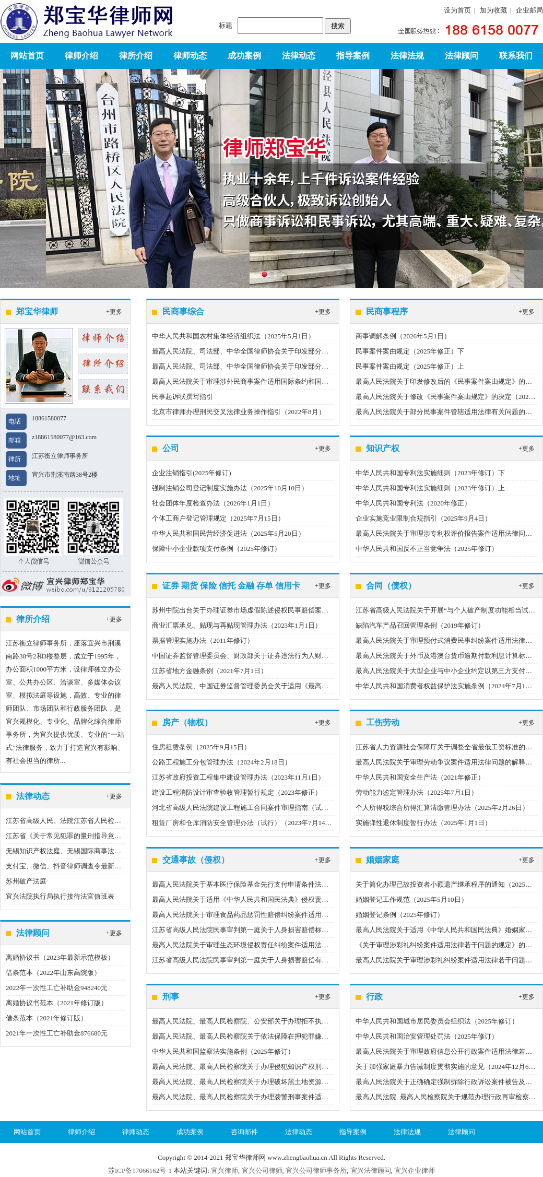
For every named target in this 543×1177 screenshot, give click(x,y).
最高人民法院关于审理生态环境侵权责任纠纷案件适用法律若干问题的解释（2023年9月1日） (291, 945)
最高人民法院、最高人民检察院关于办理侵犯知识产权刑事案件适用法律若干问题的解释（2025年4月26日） (313, 1066)
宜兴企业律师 (414, 1170)
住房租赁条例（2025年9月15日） (201, 747)
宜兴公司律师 (262, 1170)
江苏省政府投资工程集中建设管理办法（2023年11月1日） (238, 777)
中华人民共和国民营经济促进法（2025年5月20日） (228, 533)
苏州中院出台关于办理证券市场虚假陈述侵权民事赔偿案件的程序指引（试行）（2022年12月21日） (301, 610)
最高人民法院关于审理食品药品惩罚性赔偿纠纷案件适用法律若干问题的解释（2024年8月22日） (296, 915)
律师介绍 (81, 55)
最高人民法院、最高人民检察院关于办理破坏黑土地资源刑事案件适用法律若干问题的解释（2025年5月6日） (315, 1082)
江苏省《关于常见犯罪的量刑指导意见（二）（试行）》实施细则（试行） (118, 836)
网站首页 (27, 55)
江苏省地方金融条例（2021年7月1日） (209, 671)
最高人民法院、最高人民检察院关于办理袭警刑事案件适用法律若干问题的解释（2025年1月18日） (299, 1097)
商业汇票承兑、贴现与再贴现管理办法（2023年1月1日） (237, 625)
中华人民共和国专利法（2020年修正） (413, 503)
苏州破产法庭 (26, 881)
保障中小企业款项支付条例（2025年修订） (216, 548)
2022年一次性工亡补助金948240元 (57, 988)
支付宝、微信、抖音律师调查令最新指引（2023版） (84, 866)
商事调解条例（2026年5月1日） (403, 336)
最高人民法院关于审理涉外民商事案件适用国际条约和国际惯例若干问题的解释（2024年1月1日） (298, 381)
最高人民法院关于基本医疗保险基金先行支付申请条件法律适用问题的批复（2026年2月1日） (291, 884)
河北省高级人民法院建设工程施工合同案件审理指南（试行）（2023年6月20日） (272, 807)
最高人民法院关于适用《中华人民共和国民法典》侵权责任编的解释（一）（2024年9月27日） (293, 899)
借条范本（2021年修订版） (46, 1018)
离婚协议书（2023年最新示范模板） (60, 957)
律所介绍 (135, 55)
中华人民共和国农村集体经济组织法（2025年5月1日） (233, 336)
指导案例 (353, 55)
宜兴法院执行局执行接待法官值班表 (60, 896)
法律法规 (407, 55)
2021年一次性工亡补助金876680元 (57, 1033)
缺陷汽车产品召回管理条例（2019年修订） (420, 625)
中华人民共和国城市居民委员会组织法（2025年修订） (437, 1021)
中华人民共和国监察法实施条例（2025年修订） (223, 1051)
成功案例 (244, 55)
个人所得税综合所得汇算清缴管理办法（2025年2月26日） (442, 807)
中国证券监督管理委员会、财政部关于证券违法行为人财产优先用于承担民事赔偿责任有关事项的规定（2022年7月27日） (333, 656)
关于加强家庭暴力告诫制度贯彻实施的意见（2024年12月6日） (449, 1066)
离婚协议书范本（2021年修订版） (57, 1003)
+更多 (114, 311)
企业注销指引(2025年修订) (191, 473)
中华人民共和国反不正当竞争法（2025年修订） (427, 548)
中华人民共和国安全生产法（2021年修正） (420, 777)
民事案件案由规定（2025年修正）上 (410, 366)
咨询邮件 (244, 1132)
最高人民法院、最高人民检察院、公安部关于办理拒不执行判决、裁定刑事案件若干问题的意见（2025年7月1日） (321, 1021)
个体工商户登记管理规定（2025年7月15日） (218, 518)
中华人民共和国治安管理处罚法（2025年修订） (427, 1036)
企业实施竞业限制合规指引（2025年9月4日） (423, 518)
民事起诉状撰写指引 (182, 397)
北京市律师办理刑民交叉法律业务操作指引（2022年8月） (238, 412)
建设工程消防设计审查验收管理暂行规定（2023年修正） (237, 792)
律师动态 (190, 55)
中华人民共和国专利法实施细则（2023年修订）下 (430, 473)
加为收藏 (493, 10)
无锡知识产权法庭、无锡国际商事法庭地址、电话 (80, 851)
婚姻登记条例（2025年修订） (400, 915)
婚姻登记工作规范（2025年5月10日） (412, 899)
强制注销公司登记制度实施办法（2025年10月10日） (230, 488)
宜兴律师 (224, 1170)
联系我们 (516, 55)
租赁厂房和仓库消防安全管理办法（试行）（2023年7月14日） (245, 823)
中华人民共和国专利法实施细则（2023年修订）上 (430, 488)
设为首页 (457, 10)
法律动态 (298, 55)
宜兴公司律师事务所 (316, 1170)
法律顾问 (461, 55)
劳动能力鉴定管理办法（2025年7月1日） (417, 792)
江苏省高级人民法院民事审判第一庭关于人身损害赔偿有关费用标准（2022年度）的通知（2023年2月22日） (313, 960)
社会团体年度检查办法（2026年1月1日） (213, 503)
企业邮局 (529, 10)
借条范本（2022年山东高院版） (53, 972)
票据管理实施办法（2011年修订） (203, 640)
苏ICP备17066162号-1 (140, 1170)
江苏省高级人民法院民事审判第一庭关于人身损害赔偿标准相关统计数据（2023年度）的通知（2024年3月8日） (318, 930)
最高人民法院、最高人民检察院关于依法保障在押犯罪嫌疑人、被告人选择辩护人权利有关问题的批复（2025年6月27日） (333, 1036)
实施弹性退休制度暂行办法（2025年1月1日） (423, 823)
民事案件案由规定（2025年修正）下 (410, 351)
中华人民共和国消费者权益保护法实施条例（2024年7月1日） (447, 686)
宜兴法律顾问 (370, 1170)
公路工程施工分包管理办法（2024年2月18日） (221, 762)
